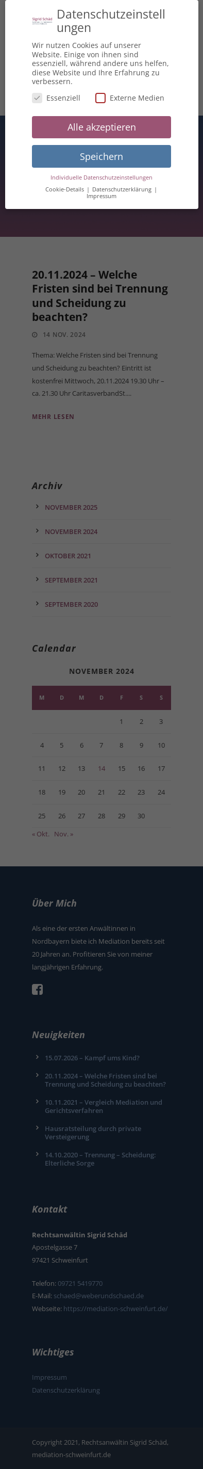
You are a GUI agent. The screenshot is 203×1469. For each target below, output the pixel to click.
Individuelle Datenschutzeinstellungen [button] (101, 172)
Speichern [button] (101, 151)
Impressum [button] (101, 191)
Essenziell (56, 93)
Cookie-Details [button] (65, 184)
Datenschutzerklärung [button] (122, 184)
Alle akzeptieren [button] (101, 122)
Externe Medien (129, 93)
